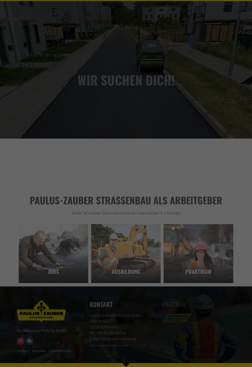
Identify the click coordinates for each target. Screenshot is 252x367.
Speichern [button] (126, 209)
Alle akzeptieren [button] (126, 198)
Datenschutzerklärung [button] (127, 241)
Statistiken (109, 184)
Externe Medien (164, 184)
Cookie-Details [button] (111, 241)
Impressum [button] (142, 241)
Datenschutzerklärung (134, 159)
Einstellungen (124, 167)
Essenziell (83, 184)
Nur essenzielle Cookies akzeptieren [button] (126, 221)
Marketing (135, 184)
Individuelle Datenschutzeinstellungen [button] (126, 233)
